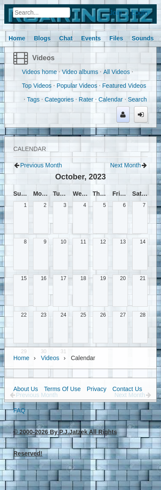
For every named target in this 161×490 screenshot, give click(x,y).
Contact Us (127, 388)
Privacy (96, 388)
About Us (25, 388)
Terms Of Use (62, 388)
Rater (86, 99)
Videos (43, 58)
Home (21, 357)
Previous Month (41, 165)
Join (115, 12)
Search (137, 99)
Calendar (110, 99)
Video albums (80, 71)
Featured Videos (124, 85)
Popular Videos (77, 85)
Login (139, 12)
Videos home (39, 71)
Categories (59, 99)
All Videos (116, 71)
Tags (33, 99)
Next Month (125, 165)
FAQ (19, 410)
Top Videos (37, 85)
